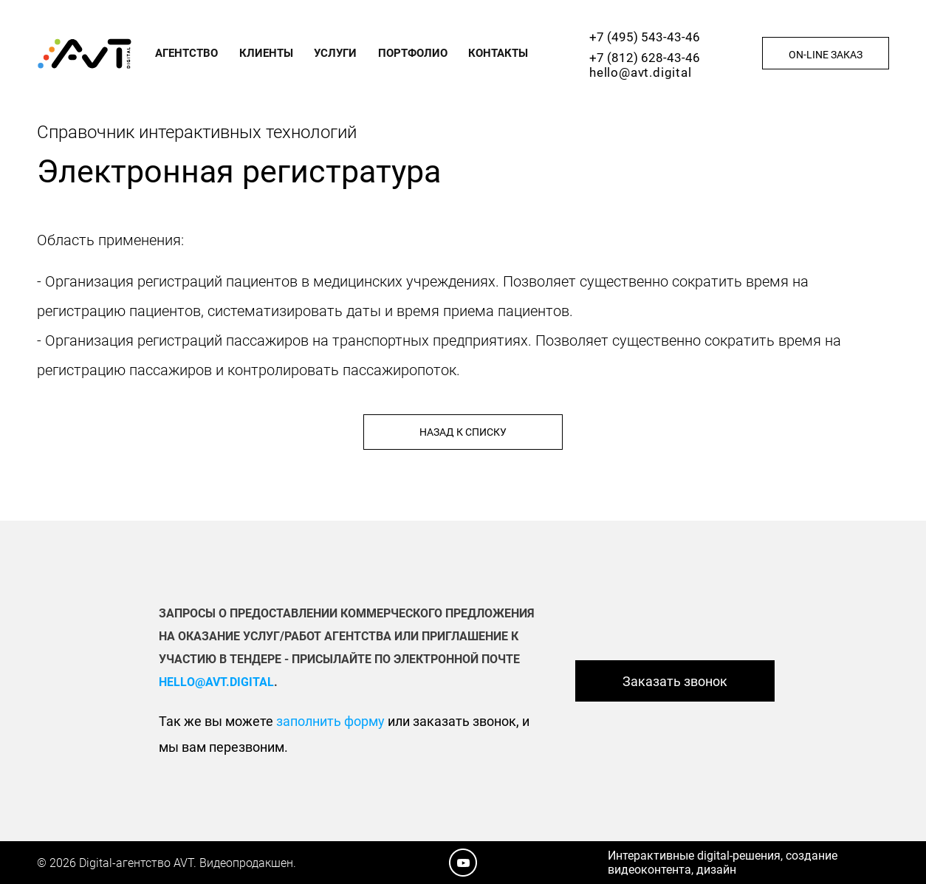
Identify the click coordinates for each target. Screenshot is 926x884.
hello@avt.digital (640, 72)
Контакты (498, 53)
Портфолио (412, 53)
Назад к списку (463, 432)
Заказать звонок (675, 681)
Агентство (186, 53)
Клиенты (266, 53)
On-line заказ (825, 55)
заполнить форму (330, 721)
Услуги (335, 53)
